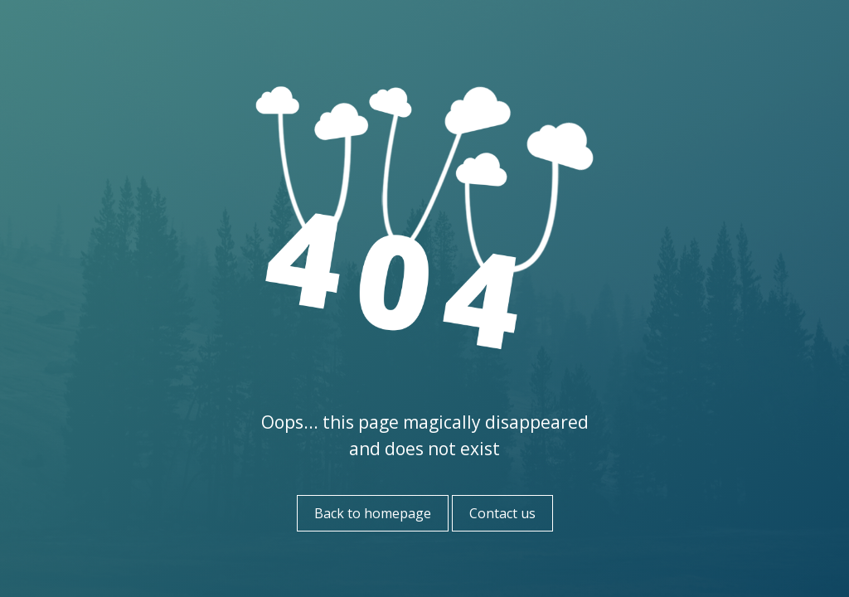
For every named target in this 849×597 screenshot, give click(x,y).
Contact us (502, 513)
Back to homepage (372, 513)
